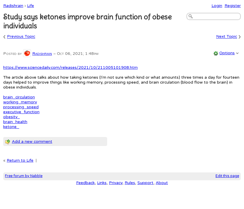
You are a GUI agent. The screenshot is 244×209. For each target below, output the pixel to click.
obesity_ (11, 116)
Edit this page (227, 176)
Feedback (85, 182)
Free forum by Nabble (23, 176)
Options (227, 53)
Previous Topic (21, 36)
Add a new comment (32, 141)
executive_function (21, 111)
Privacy (115, 182)
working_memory (20, 102)
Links (102, 182)
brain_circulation (19, 97)
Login (216, 5)
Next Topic (226, 36)
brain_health (15, 121)
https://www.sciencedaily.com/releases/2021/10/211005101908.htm (70, 67)
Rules (130, 182)
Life (30, 5)
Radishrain (13, 5)
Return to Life (20, 160)
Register (233, 5)
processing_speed (21, 107)
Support (145, 182)
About (162, 182)
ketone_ (11, 126)
